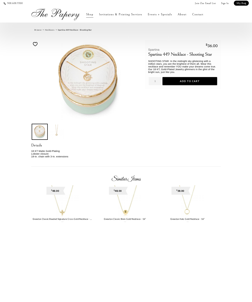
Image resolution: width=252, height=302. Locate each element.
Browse (37, 30)
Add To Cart (190, 81)
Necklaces (50, 30)
